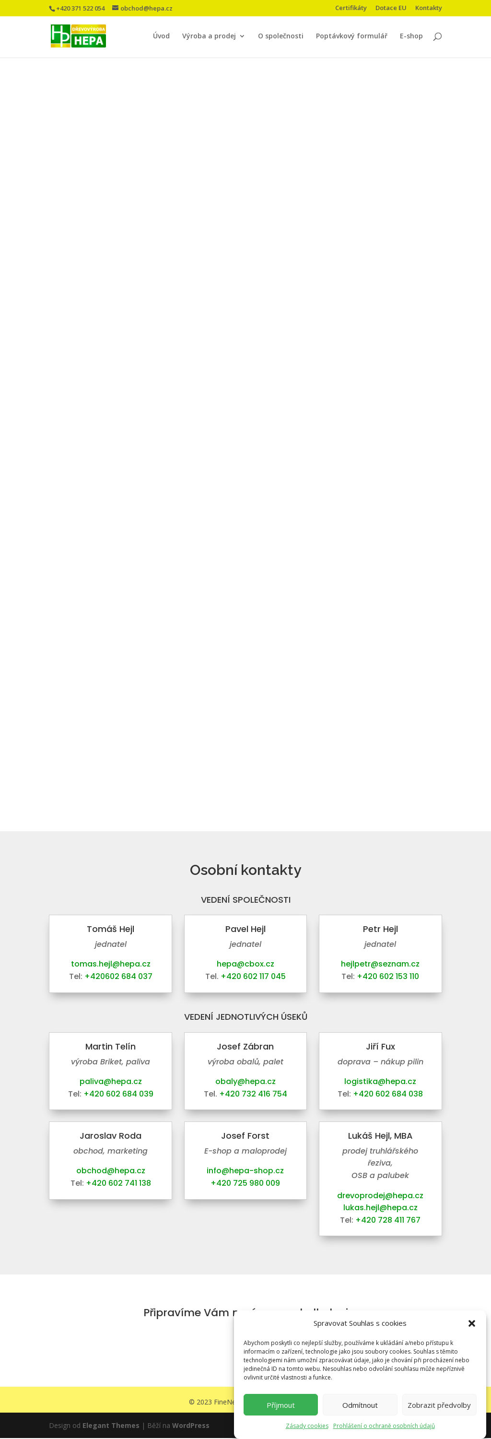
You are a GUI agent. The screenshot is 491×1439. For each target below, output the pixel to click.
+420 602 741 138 (118, 1183)
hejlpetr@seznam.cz (380, 963)
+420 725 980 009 (245, 1183)
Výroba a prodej (209, 36)
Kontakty (428, 8)
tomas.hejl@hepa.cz (111, 963)
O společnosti (281, 36)
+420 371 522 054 (80, 8)
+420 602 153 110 (388, 976)
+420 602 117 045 (253, 976)
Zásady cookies (307, 1426)
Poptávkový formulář (351, 36)
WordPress (191, 1426)
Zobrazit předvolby (439, 1405)
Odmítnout (360, 1405)
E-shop (411, 36)
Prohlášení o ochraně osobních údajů (384, 1426)
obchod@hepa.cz (110, 1170)
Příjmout (281, 1405)
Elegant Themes (111, 1426)
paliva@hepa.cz (111, 1081)
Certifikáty (351, 8)
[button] (472, 1323)
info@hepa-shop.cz (245, 1170)
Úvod (161, 36)
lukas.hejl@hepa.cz (380, 1207)
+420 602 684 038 (388, 1093)
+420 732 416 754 (253, 1093)
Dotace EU (391, 8)
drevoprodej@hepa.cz (380, 1195)
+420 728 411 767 (388, 1220)
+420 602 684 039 (118, 1093)
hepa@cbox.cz (245, 963)
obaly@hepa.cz (245, 1081)
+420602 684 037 (118, 976)
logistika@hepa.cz (380, 1081)
